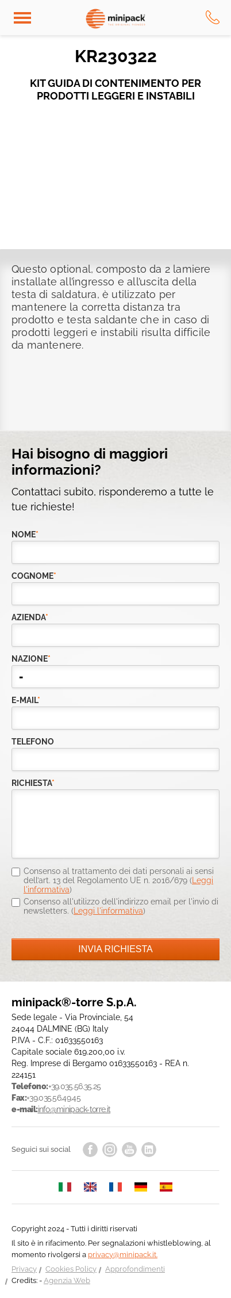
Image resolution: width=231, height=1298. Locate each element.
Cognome (33, 576)
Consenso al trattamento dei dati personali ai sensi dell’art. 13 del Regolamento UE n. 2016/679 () (119, 880)
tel (213, 17)
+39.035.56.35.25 (74, 1086)
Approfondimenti (135, 1269)
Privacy (24, 1269)
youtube (129, 1149)
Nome (24, 534)
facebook (90, 1149)
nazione (31, 658)
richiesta (33, 783)
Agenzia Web (67, 1280)
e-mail (25, 700)
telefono (32, 741)
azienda (29, 617)
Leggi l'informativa (108, 910)
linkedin (148, 1149)
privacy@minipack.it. (122, 1254)
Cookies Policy (71, 1269)
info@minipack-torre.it (74, 1109)
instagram (109, 1149)
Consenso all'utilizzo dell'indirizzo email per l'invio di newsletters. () (121, 906)
